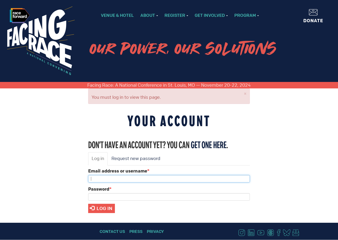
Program (246, 15)
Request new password (135, 158)
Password (98, 189)
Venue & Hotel (117, 15)
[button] (245, 93)
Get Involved (211, 15)
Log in (98, 158)
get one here (209, 145)
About (149, 15)
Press (135, 231)
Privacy (155, 231)
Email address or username (117, 171)
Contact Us (112, 231)
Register (176, 15)
